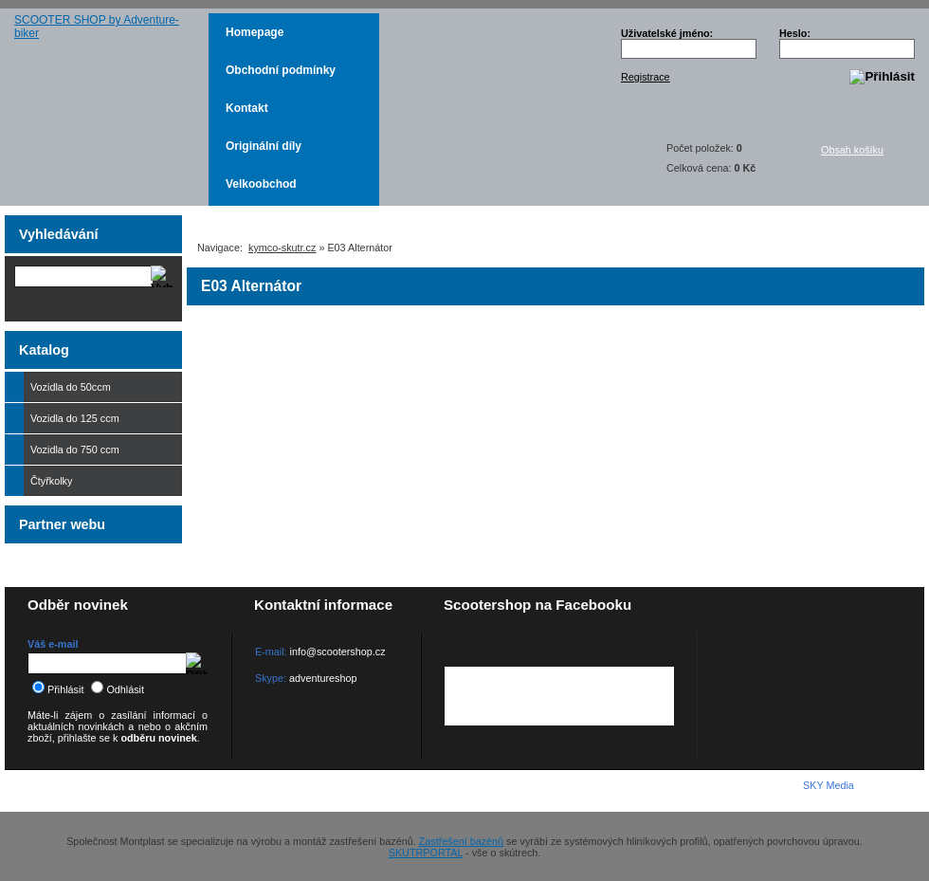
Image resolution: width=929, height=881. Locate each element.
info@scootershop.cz (338, 651)
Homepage (254, 32)
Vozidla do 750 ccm (70, 449)
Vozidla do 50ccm (102, 387)
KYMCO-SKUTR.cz (109, 790)
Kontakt (247, 108)
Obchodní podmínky (281, 70)
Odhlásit (117, 689)
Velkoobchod (261, 184)
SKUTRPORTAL (426, 852)
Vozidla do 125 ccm (70, 418)
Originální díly (263, 146)
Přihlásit (57, 689)
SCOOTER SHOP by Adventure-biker (106, 109)
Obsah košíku (863, 157)
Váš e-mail (52, 644)
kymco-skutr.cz (282, 247)
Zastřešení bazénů (461, 841)
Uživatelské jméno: (667, 33)
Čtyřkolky (102, 481)
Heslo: (795, 33)
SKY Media (828, 785)
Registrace (645, 77)
